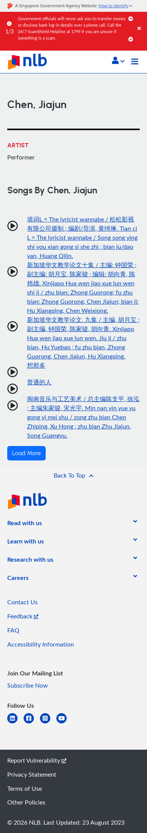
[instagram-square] (48, 723)
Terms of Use (24, 788)
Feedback (22, 616)
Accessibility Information (40, 644)
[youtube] (64, 723)
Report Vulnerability (36, 760)
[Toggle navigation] (135, 62)
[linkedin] (15, 723)
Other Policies (26, 802)
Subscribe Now (27, 685)
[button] (118, 61)
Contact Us (22, 602)
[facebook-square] (32, 723)
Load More (26, 453)
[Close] (141, 21)
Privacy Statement (31, 774)
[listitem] (24, 524)
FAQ (13, 630)
